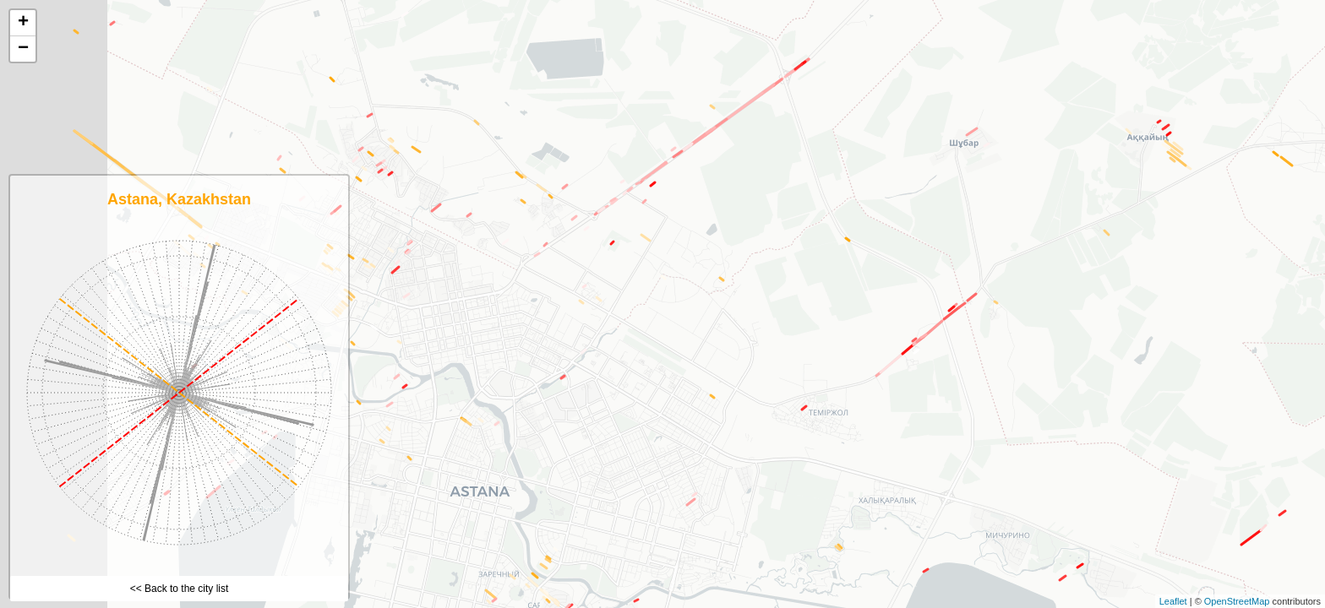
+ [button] (23, 22)
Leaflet (1173, 601)
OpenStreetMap (1237, 601)
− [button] (23, 49)
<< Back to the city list (179, 588)
